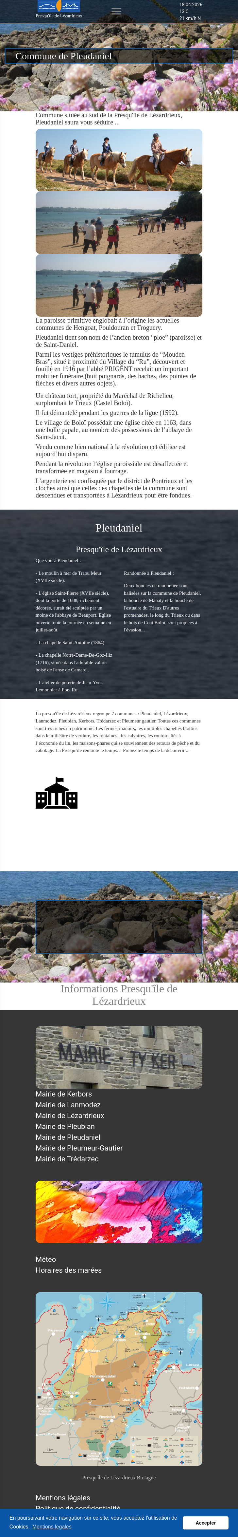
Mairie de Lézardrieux (70, 1116)
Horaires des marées (69, 1270)
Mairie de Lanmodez (68, 1105)
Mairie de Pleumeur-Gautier (79, 1148)
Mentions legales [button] (52, 1526)
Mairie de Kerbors (64, 1094)
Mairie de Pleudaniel (68, 825)
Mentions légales (63, 1498)
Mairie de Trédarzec (67, 1159)
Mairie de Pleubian (65, 1126)
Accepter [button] (206, 1523)
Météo (46, 1259)
